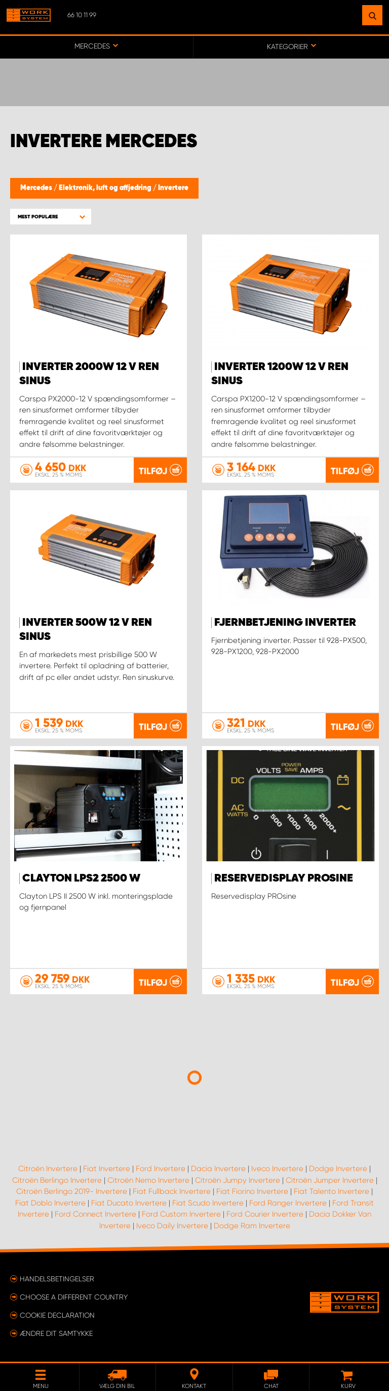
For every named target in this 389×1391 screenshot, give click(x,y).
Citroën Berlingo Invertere (57, 1180)
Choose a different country (74, 1297)
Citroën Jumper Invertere (330, 1180)
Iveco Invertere (277, 1168)
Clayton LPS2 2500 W (81, 878)
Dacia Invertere (218, 1168)
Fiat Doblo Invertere (50, 1203)
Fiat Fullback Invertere (172, 1191)
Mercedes (37, 188)
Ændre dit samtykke (56, 1333)
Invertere (173, 188)
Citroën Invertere (47, 1168)
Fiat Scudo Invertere (208, 1203)
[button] (50, 216)
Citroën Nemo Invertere (148, 1180)
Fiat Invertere (106, 1168)
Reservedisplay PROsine (283, 878)
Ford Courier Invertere (264, 1214)
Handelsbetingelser (57, 1279)
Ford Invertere (160, 1168)
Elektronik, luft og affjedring (106, 188)
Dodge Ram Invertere (252, 1225)
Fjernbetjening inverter (285, 622)
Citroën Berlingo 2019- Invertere (71, 1191)
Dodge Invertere (338, 1168)
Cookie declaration (57, 1315)
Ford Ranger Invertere (288, 1203)
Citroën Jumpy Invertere (237, 1180)
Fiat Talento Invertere (331, 1191)
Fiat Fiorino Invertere (252, 1191)
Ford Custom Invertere (181, 1214)
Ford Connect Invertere (95, 1214)
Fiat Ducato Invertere (129, 1203)
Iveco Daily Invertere (172, 1225)
